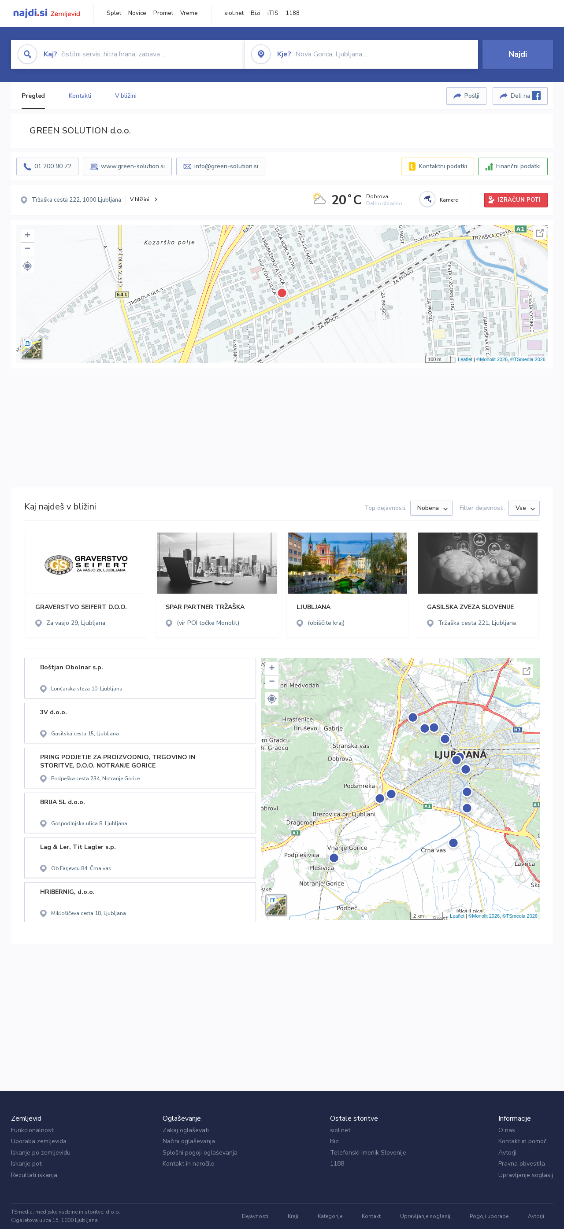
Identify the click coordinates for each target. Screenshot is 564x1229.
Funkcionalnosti (33, 1130)
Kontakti (80, 96)
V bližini (126, 96)
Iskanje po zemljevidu (40, 1152)
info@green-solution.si (226, 166)
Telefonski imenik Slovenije (368, 1152)
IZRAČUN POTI (519, 200)
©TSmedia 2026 (527, 359)
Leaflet (465, 359)
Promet (163, 13)
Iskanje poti (27, 1163)
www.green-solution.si (133, 166)
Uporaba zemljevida (39, 1141)
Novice (137, 13)
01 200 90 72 (52, 166)
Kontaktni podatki (443, 166)
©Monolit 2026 (492, 359)
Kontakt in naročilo (189, 1163)
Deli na (526, 95)
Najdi (517, 54)
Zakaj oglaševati (186, 1130)
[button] (27, 266)
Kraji (293, 1216)
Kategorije (330, 1216)
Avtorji (507, 1152)
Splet (114, 13)
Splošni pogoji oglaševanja (200, 1152)
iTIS (272, 13)
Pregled (33, 96)
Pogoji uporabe (489, 1216)
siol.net (234, 13)
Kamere (449, 199)
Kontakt (371, 1216)
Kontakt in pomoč (522, 1141)
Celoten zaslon (539, 233)
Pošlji (471, 96)
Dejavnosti (255, 1216)
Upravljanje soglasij (525, 1175)
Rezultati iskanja (34, 1175)
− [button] (27, 249)
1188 (293, 13)
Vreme (189, 13)
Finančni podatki (518, 166)
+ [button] (27, 236)
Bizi (255, 13)
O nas (506, 1130)
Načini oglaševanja (189, 1141)
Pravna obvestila (521, 1163)
